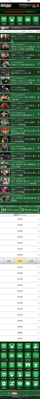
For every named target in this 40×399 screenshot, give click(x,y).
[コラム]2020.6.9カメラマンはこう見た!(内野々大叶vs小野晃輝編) (23, 122)
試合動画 (4, 369)
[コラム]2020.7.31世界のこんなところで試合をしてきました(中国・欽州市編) (23, 46)
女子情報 (23, 31)
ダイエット (16, 31)
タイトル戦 (20, 359)
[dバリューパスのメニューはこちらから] (30, 0)
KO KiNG (9, 31)
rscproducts (30, 31)
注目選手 (36, 369)
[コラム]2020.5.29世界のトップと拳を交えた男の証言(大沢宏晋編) (23, 156)
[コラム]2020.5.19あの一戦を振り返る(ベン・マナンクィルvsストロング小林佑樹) (24, 181)
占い (36, 388)
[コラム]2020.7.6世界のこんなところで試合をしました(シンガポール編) (23, 55)
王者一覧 (12, 359)
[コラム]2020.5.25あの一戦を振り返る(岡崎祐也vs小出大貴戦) (24, 164)
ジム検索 (28, 369)
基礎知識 (4, 388)
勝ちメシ (20, 388)
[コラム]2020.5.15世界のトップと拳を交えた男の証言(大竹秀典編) (23, 189)
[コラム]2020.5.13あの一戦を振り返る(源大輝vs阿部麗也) (24, 198)
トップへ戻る (9, 393)
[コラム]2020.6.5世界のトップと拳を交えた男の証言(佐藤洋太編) (23, 130)
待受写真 (20, 369)
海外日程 (4, 378)
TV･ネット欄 (4, 359)
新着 (3, 31)
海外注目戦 (28, 378)
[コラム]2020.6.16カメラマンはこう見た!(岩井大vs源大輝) (23, 97)
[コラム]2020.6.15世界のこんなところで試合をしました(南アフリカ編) (23, 105)
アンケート (12, 388)
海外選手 (20, 378)
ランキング (28, 23)
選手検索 (36, 350)
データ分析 (36, 23)
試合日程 (4, 23)
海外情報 (36, 378)
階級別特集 (28, 359)
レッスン (28, 388)
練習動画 (20, 23)
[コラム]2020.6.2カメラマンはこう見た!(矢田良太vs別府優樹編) (23, 139)
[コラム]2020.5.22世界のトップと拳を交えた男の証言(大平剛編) (23, 172)
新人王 (20, 350)
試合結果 (12, 23)
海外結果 (12, 378)
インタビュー (36, 359)
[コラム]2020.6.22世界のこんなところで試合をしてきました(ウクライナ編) (23, 80)
